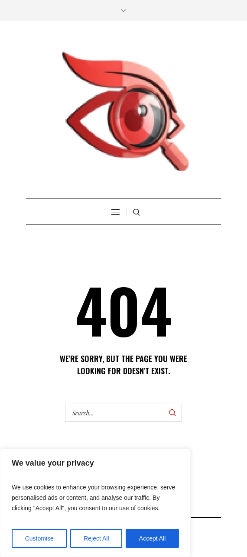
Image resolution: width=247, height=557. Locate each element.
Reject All (96, 538)
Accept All (152, 538)
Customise (39, 538)
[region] (95, 503)
